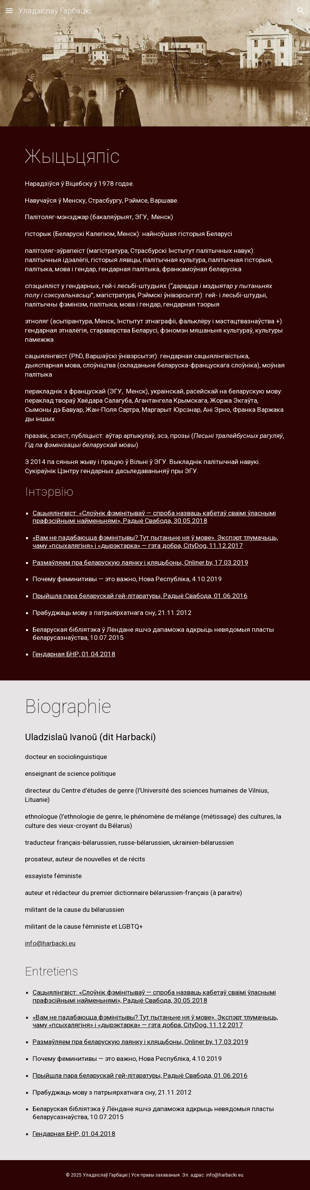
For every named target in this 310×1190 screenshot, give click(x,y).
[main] (155, 156)
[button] (9, 10)
